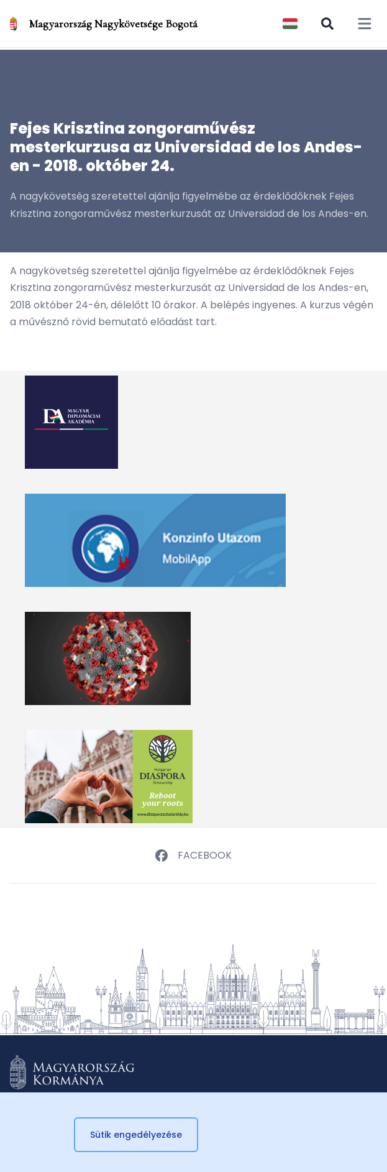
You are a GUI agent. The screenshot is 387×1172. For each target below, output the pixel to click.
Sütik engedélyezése (136, 1134)
